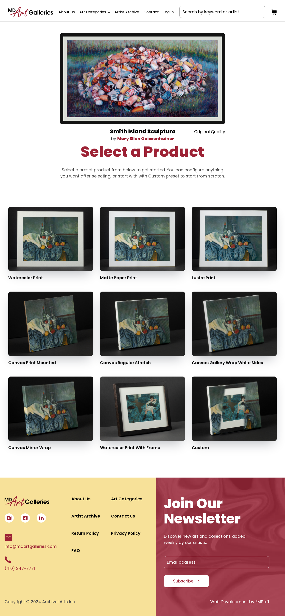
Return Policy (85, 533)
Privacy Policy (125, 533)
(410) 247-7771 (20, 563)
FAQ (75, 550)
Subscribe (183, 581)
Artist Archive (127, 12)
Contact (151, 12)
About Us (67, 12)
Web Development (229, 602)
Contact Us (123, 516)
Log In (168, 12)
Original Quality (209, 132)
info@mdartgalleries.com (31, 541)
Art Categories (94, 12)
